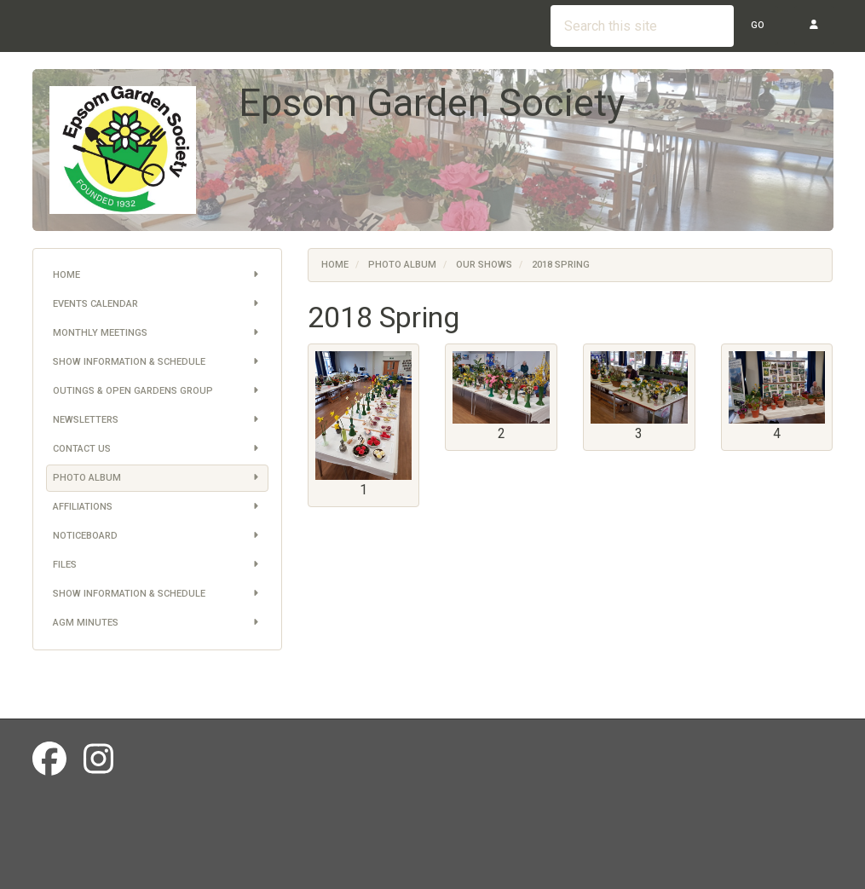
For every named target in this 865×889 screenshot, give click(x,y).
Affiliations (157, 507)
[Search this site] (642, 26)
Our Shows (484, 264)
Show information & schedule (157, 362)
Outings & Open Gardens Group (157, 391)
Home (157, 275)
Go (757, 25)
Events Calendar (157, 304)
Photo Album (157, 478)
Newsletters (157, 420)
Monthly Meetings (157, 333)
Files (157, 565)
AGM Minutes (157, 623)
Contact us (157, 449)
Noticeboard (157, 536)
